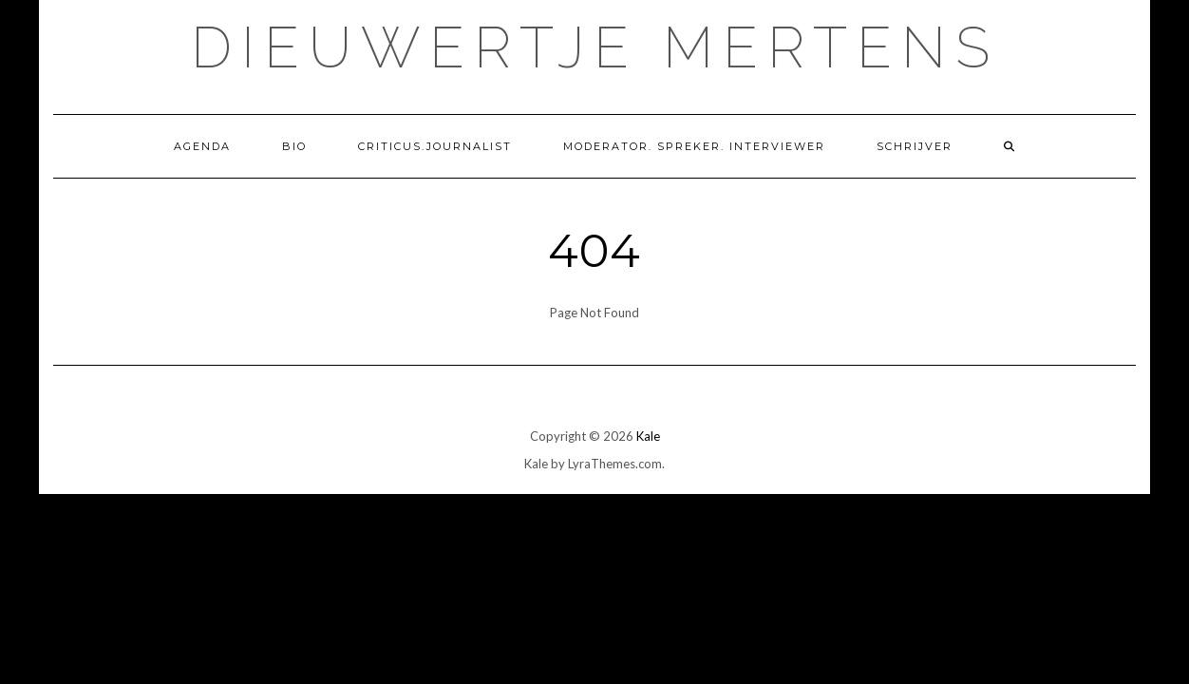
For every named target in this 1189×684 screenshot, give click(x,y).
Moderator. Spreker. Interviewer (694, 146)
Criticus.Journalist (435, 146)
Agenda (202, 146)
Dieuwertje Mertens (595, 47)
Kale (648, 436)
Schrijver (915, 146)
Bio (294, 146)
